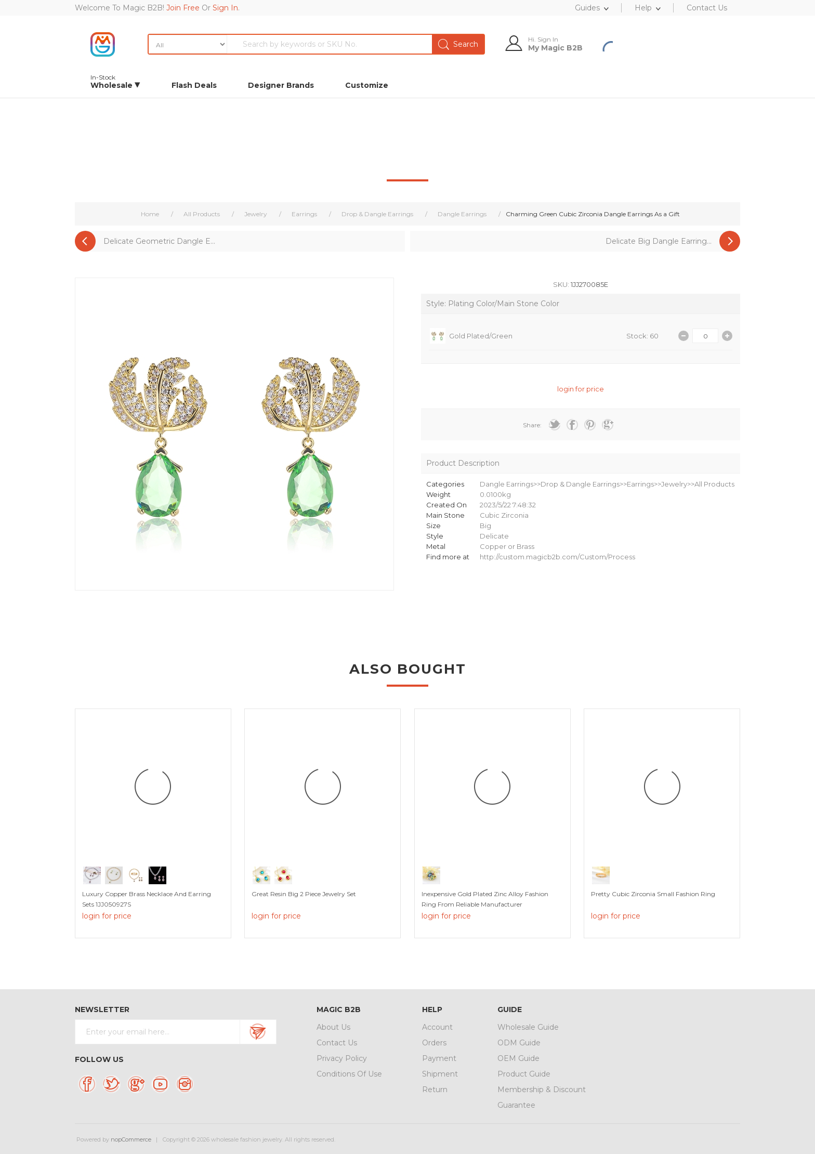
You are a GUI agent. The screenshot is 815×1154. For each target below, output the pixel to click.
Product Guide (523, 1074)
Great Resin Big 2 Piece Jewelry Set (304, 894)
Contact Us (337, 1042)
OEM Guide (518, 1058)
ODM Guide (519, 1042)
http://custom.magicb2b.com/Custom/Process (557, 557)
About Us (333, 1027)
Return (435, 1089)
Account (437, 1027)
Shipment (440, 1074)
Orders (434, 1042)
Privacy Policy (342, 1058)
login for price (580, 389)
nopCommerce (131, 1139)
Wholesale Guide (528, 1027)
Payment (439, 1058)
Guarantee (516, 1105)
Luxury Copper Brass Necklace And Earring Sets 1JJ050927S (146, 899)
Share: (532, 425)
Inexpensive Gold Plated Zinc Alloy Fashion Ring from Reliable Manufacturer (485, 899)
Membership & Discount (541, 1089)
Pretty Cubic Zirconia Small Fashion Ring (653, 894)
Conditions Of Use (349, 1074)
